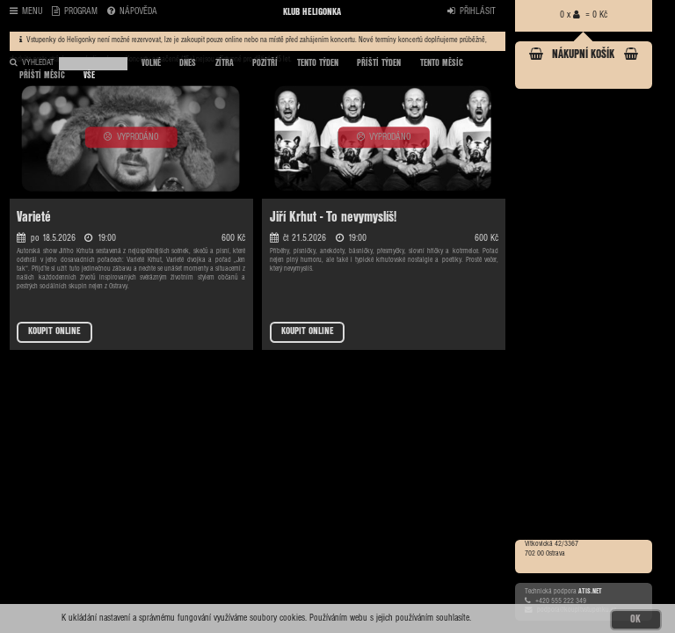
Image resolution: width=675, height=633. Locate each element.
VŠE (89, 75)
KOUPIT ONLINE (54, 331)
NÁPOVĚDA (132, 12)
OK (635, 619)
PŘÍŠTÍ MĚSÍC (42, 75)
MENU (26, 12)
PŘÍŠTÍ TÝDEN (379, 63)
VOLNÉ (151, 63)
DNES (187, 63)
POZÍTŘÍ (265, 63)
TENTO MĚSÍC (441, 63)
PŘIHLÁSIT (471, 12)
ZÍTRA (224, 63)
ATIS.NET (590, 591)
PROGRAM (75, 12)
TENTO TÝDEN (317, 63)
